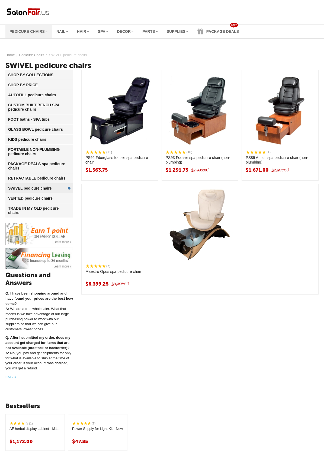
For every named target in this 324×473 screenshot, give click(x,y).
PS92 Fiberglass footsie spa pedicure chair (116, 159)
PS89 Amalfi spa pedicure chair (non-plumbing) (277, 159)
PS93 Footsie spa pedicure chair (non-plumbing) (198, 159)
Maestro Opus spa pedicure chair (113, 271)
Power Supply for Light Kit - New (97, 429)
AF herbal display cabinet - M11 (34, 429)
